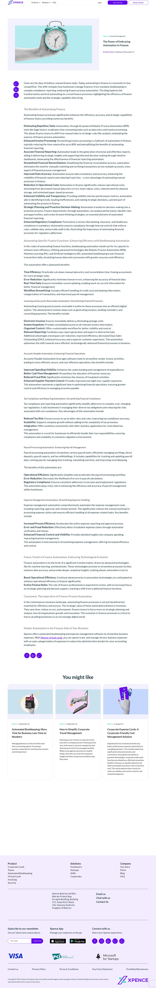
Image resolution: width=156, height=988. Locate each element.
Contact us (13, 979)
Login (100, 2)
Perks (123, 880)
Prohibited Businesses (137, 979)
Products (35, 2)
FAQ (54, 2)
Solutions (45, 2)
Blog (122, 883)
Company (125, 873)
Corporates (76, 886)
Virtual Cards (14, 886)
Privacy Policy (39, 979)
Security (12, 893)
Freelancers (76, 877)
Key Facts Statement (102, 979)
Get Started (117, 2)
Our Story (125, 877)
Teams (11, 880)
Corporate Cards (16, 877)
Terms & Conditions (69, 979)
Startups (74, 880)
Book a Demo (138, 2)
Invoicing (12, 890)
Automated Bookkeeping (20, 883)
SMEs (73, 883)
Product (12, 873)
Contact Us (102, 912)
